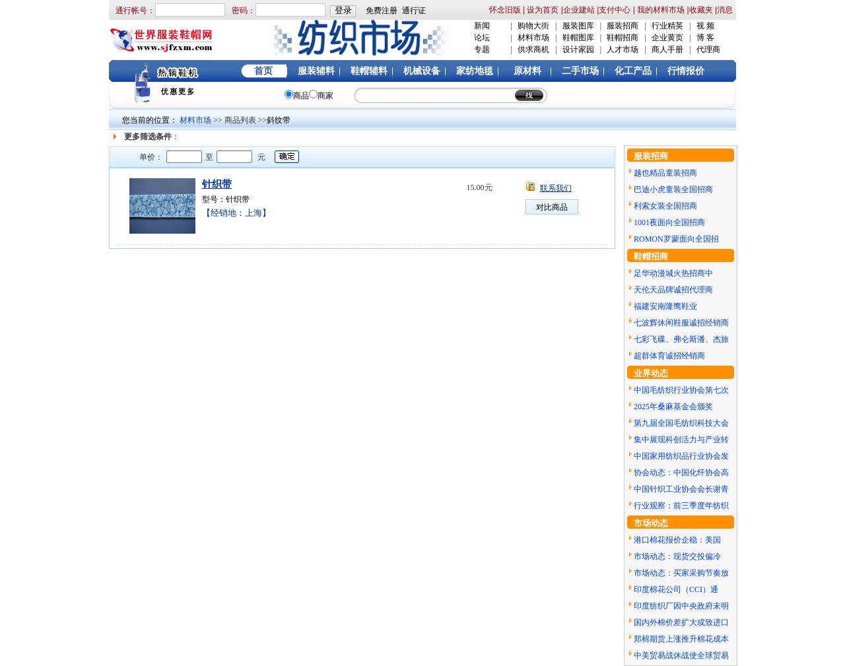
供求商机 (533, 49)
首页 (263, 71)
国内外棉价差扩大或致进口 (681, 622)
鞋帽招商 (622, 37)
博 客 (705, 37)
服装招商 (622, 25)
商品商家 (309, 95)
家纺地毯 (474, 71)
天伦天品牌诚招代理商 (673, 289)
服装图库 (578, 25)
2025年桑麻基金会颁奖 (673, 406)
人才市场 (622, 49)
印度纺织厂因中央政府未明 (681, 606)
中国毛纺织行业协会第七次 (681, 390)
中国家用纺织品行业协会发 (681, 456)
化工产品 (633, 71)
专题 (482, 49)
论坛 (482, 37)
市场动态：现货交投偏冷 (677, 556)
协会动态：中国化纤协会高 (681, 472)
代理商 (708, 49)
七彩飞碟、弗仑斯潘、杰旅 (681, 339)
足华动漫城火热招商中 (673, 273)
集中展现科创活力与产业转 (681, 439)
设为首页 (541, 10)
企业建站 (579, 10)
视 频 (705, 25)
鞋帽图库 (578, 37)
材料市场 (533, 37)
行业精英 (667, 25)
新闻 (482, 25)
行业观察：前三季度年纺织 (681, 505)
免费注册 (381, 10)
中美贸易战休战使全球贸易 (681, 655)
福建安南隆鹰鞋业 (665, 306)
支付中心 (614, 10)
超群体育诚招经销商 (669, 355)
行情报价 (685, 71)
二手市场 (580, 71)
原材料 (527, 71)
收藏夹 (701, 10)
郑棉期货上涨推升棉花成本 (681, 639)
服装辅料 (316, 71)
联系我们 (556, 188)
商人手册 (667, 49)
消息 (725, 10)
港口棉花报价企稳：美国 (677, 540)
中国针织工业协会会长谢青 (681, 489)
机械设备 (421, 71)
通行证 (414, 10)
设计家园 (578, 49)
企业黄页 (667, 37)
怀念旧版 (505, 10)
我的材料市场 (661, 10)
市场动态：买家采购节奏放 (681, 573)
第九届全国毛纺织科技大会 (681, 423)
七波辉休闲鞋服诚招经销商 (681, 322)
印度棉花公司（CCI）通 (676, 589)
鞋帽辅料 (369, 71)
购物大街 (533, 25)
